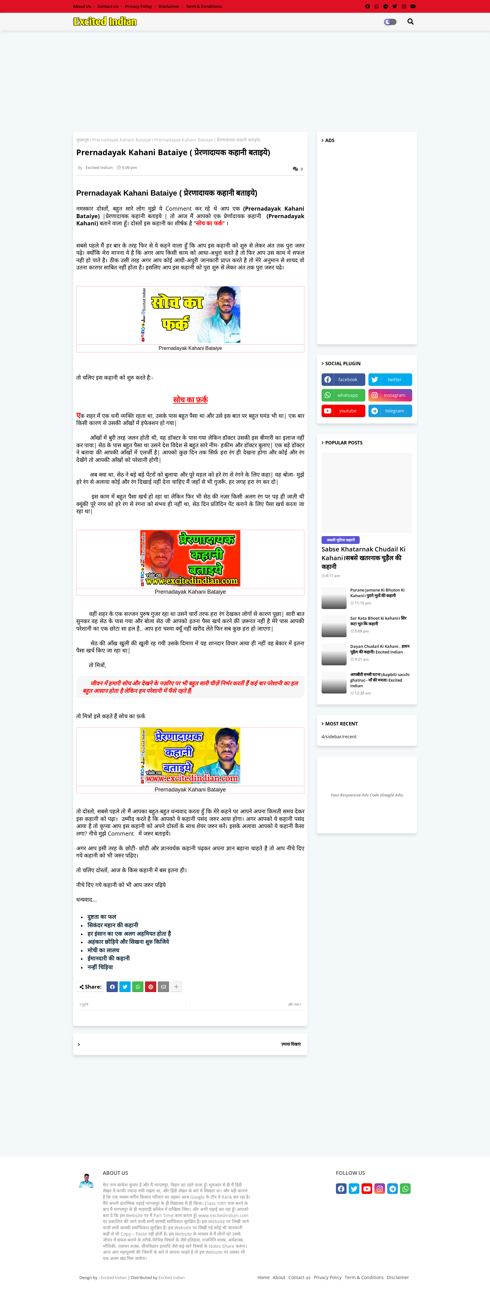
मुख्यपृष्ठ (82, 140)
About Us (82, 6)
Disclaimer (169, 6)
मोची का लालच (103, 950)
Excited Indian (114, 1277)
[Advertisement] (245, 80)
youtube (348, 411)
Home (264, 1277)
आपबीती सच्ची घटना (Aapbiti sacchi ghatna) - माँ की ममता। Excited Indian (380, 680)
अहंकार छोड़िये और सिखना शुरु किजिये (128, 942)
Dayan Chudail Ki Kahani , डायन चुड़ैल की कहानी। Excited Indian (379, 649)
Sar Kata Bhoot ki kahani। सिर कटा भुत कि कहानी (378, 621)
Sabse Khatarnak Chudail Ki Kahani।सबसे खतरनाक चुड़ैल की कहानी (364, 558)
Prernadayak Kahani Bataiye (121, 140)
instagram (394, 395)
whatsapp (348, 395)
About (279, 1277)
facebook (347, 379)
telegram (394, 411)
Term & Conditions (204, 6)
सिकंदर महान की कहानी (113, 925)
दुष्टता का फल (102, 917)
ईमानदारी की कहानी (109, 958)
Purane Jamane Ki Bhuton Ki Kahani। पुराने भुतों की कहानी (377, 592)
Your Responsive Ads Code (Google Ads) (367, 795)
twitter (395, 379)
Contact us (108, 6)
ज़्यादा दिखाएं (291, 1044)
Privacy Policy (139, 6)
